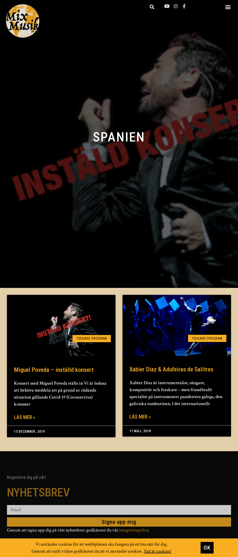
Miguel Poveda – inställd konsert (54, 369)
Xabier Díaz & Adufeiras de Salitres (171, 369)
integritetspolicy (134, 531)
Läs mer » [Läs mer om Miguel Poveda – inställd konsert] (24, 417)
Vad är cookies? (157, 552)
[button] (228, 7)
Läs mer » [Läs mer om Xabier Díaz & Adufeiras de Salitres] (140, 417)
